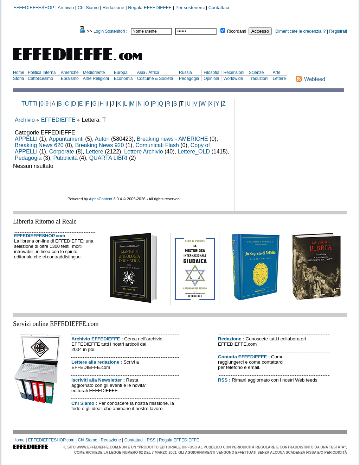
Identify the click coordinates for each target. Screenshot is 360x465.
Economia (123, 78)
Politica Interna (42, 72)
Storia (18, 78)
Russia (185, 72)
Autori (102, 139)
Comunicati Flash (157, 145)
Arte (277, 72)
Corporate (61, 152)
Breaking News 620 (39, 145)
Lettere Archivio (143, 152)
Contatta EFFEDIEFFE (242, 356)
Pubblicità (65, 158)
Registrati (338, 31)
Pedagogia (189, 78)
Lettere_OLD (194, 152)
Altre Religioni (96, 78)
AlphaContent (100, 199)
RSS (222, 380)
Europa (121, 72)
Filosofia (211, 72)
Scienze (256, 72)
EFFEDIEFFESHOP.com (39, 235)
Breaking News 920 (99, 145)
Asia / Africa (148, 72)
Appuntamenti (66, 139)
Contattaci (218, 7)
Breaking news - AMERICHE (172, 139)
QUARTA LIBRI (108, 158)
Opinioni (211, 78)
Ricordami (236, 31)
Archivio (66, 7)
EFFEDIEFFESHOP (33, 7)
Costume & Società (155, 78)
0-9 (44, 104)
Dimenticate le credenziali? (300, 31)
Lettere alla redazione (95, 362)
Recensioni (233, 72)
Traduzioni (259, 78)
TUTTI (29, 104)
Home (18, 72)
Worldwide (233, 78)
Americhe (70, 72)
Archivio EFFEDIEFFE (95, 338)
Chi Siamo (88, 7)
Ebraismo (70, 78)
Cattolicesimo (40, 78)
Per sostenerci (190, 7)
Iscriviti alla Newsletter (96, 380)
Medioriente (94, 72)
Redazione (113, 7)
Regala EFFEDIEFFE (150, 7)
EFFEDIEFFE (58, 120)
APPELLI (26, 139)
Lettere (279, 78)
